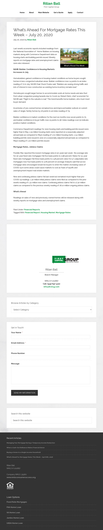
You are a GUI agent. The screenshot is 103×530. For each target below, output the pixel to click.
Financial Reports (32, 210)
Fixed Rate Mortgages (17, 502)
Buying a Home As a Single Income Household (24, 452)
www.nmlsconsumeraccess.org (21, 477)
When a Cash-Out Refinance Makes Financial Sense (26, 447)
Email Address (18, 343)
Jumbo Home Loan (15, 517)
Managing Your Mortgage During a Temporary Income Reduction (31, 442)
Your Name (17, 332)
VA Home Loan (13, 512)
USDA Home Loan (15, 523)
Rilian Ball (51, 3)
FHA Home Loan (14, 507)
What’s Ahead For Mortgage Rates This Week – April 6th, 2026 (30, 456)
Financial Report (32, 212)
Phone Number (18, 353)
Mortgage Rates (63, 212)
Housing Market (48, 212)
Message (15, 364)
